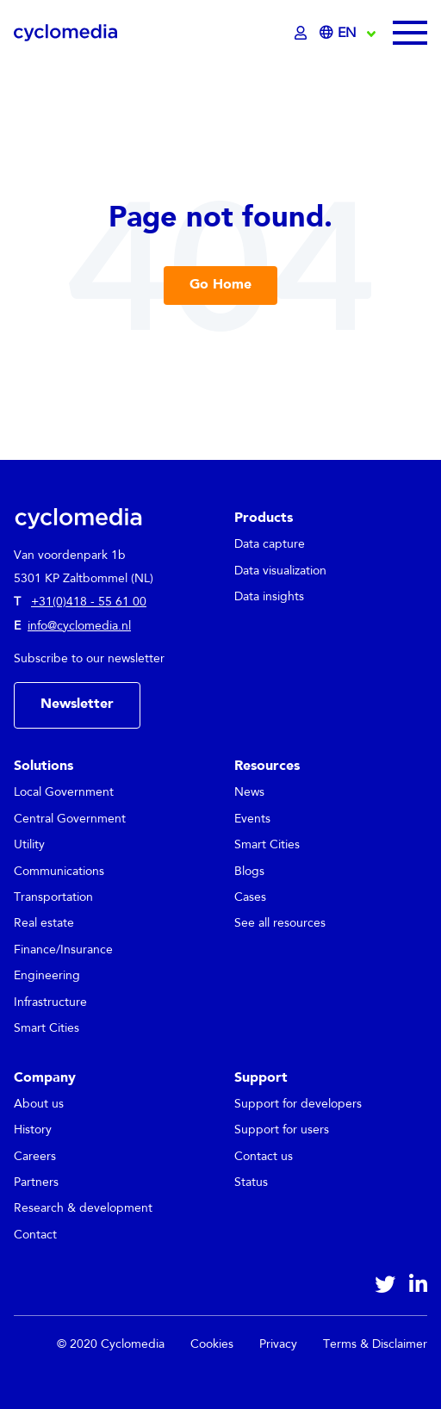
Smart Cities (46, 1028)
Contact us (263, 1157)
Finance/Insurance (63, 950)
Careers (35, 1157)
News (249, 792)
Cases (250, 897)
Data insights (269, 597)
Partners (36, 1182)
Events (252, 819)
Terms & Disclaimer (375, 1344)
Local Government (64, 792)
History (33, 1130)
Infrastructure (50, 1002)
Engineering (47, 976)
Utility (29, 845)
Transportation (53, 897)
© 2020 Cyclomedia (111, 1344)
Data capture (269, 544)
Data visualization (280, 571)
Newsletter (77, 704)
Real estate (44, 923)
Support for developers (298, 1104)
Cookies (211, 1344)
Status (251, 1182)
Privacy (278, 1344)
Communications (59, 872)
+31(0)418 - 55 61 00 (88, 602)
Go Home (220, 285)
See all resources (280, 923)
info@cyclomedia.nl (79, 626)
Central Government (70, 819)
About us (39, 1104)
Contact (35, 1235)
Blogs (249, 872)
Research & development (83, 1208)
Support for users (281, 1130)
